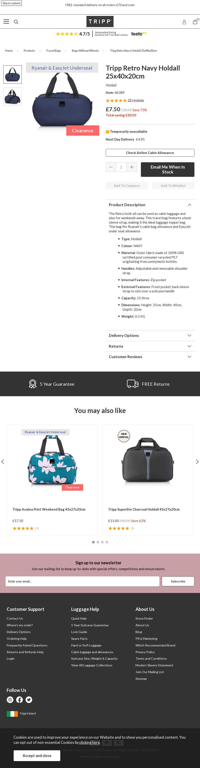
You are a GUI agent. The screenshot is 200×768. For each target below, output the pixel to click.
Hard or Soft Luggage (86, 645)
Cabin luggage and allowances (92, 652)
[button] (93, 542)
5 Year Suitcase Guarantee (90, 625)
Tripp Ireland (21, 713)
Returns (116, 346)
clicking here (89, 742)
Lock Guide (79, 632)
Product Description (127, 204)
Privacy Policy (145, 652)
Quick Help (79, 618)
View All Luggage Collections (91, 665)
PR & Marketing (146, 638)
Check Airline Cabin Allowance (150, 153)
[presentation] (2, 461)
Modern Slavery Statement (154, 665)
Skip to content (11, 3)
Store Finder (144, 618)
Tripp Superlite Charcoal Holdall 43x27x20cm (144, 509)
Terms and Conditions (151, 658)
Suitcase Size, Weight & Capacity (94, 658)
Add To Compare (127, 186)
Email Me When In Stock (168, 169)
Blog (138, 632)
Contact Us (15, 618)
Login (11, 658)
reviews (136, 100)
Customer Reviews (125, 356)
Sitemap (141, 678)
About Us (142, 625)
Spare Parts (79, 638)
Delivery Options (124, 335)
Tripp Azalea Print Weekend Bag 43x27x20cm (49, 509)
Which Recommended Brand (155, 645)
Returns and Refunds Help (25, 652)
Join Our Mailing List (149, 672)
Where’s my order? (20, 625)
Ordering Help (17, 638)
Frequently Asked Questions (27, 645)
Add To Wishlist (173, 186)
